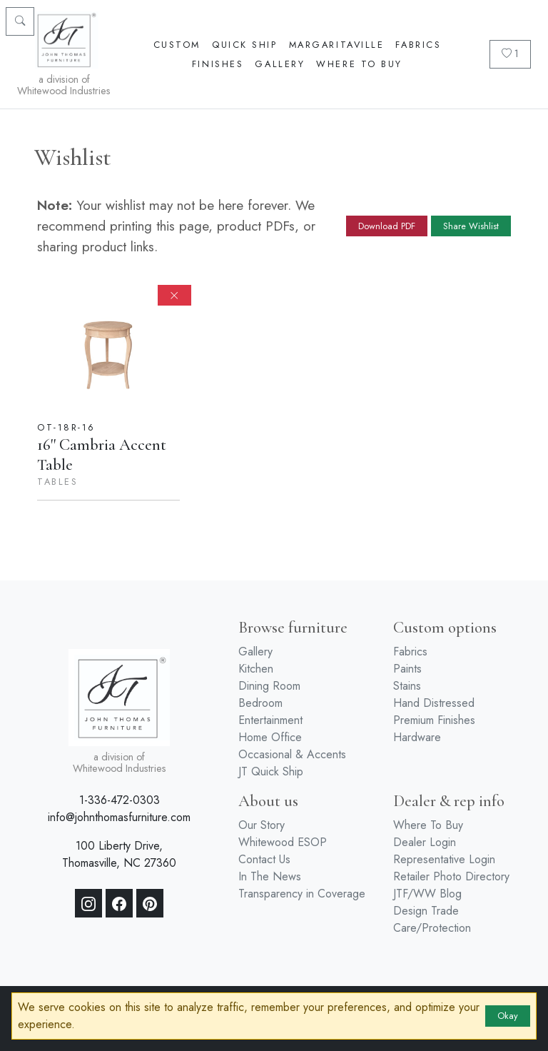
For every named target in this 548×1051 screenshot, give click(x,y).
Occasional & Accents (292, 754)
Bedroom (260, 703)
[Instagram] (88, 903)
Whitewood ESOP (282, 842)
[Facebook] (119, 903)
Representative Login (444, 859)
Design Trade (426, 910)
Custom (177, 44)
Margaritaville (337, 44)
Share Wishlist (471, 226)
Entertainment (270, 720)
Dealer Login (424, 842)
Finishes (217, 64)
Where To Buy (359, 64)
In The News (269, 876)
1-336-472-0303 (119, 800)
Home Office (270, 737)
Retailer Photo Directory (451, 876)
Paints (407, 668)
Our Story (261, 825)
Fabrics (418, 44)
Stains (407, 686)
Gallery (280, 64)
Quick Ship (245, 44)
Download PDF (386, 226)
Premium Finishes (434, 720)
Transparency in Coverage (301, 893)
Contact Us (264, 859)
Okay (507, 1015)
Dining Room (269, 686)
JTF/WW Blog (427, 893)
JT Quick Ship (270, 771)
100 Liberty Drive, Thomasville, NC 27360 (119, 854)
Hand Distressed (434, 703)
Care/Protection (432, 928)
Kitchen (255, 668)
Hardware (417, 737)
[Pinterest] (149, 903)
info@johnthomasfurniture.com (119, 817)
